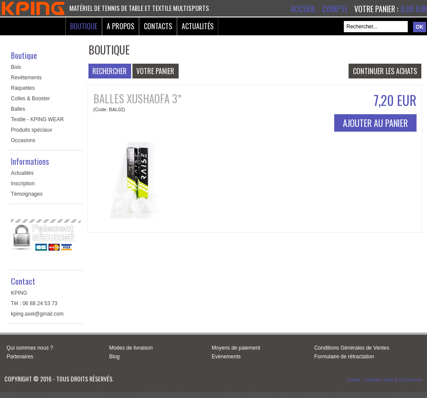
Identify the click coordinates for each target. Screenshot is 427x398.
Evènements (226, 357)
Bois (16, 67)
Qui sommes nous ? (30, 348)
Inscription (23, 183)
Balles (18, 109)
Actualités (198, 26)
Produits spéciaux (31, 130)
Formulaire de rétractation (344, 357)
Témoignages (27, 194)
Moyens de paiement (236, 348)
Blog (114, 357)
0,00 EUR (413, 8)
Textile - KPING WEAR (37, 119)
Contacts (158, 26)
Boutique (83, 26)
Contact (23, 281)
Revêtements (26, 78)
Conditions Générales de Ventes (351, 348)
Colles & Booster (30, 98)
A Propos (120, 26)
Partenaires (20, 357)
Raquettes (23, 88)
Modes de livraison (130, 348)
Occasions (23, 140)
